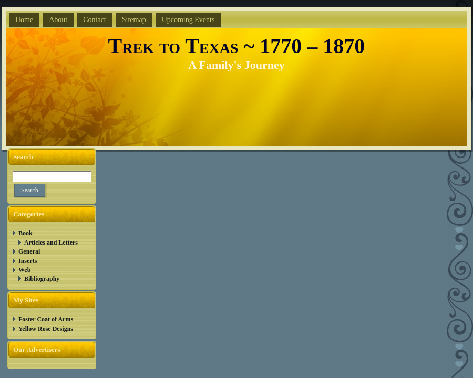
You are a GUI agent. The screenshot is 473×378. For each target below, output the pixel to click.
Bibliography (41, 278)
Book (25, 233)
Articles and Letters (51, 242)
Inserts (27, 261)
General (29, 251)
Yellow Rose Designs (45, 328)
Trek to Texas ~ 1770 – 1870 (236, 46)
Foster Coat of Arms (45, 319)
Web (24, 270)
